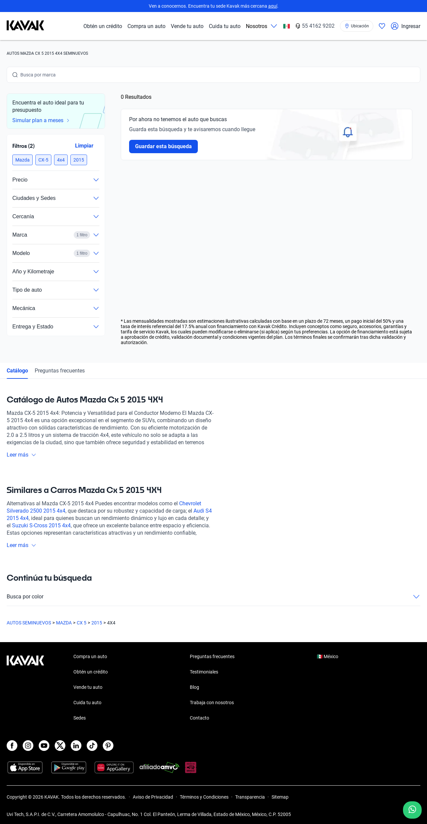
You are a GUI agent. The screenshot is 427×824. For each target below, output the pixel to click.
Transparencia (250, 797)
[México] (286, 26)
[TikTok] (92, 745)
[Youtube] (44, 745)
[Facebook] (12, 745)
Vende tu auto (187, 26)
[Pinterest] (108, 745)
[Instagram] (28, 745)
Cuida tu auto (225, 26)
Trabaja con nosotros (212, 702)
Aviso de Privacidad (153, 797)
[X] (60, 745)
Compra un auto (146, 26)
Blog (194, 687)
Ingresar (405, 26)
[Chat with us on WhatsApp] (412, 810)
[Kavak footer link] (25, 688)
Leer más (21, 455)
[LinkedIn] (76, 745)
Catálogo (17, 370)
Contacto (199, 718)
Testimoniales (204, 671)
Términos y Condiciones (204, 797)
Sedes (79, 718)
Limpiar (84, 146)
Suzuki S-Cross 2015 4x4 (41, 525)
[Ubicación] (356, 26)
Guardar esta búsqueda (163, 146)
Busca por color (213, 596)
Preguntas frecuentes (60, 370)
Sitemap (280, 797)
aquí (272, 6)
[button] (22, 160)
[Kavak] (25, 26)
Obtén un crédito (102, 26)
